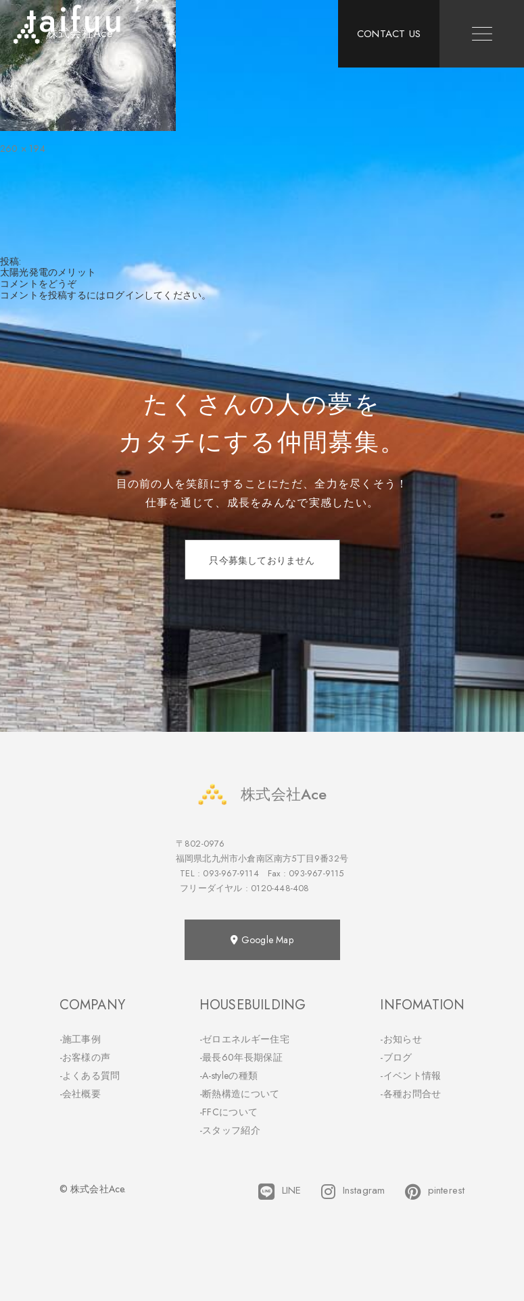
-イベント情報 (410, 1075)
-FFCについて (228, 1112)
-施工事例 (80, 1039)
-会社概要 (80, 1093)
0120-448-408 (280, 888)
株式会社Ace (262, 794)
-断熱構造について (239, 1093)
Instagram (353, 1192)
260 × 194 (22, 148)
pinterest (435, 1192)
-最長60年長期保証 (241, 1057)
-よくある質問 (89, 1075)
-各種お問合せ (410, 1093)
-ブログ (396, 1057)
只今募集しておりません (261, 560)
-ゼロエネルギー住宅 (244, 1039)
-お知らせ (401, 1039)
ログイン (124, 295)
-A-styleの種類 (228, 1075)
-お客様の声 (85, 1057)
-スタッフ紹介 (229, 1130)
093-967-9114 (230, 873)
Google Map (262, 940)
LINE (279, 1192)
